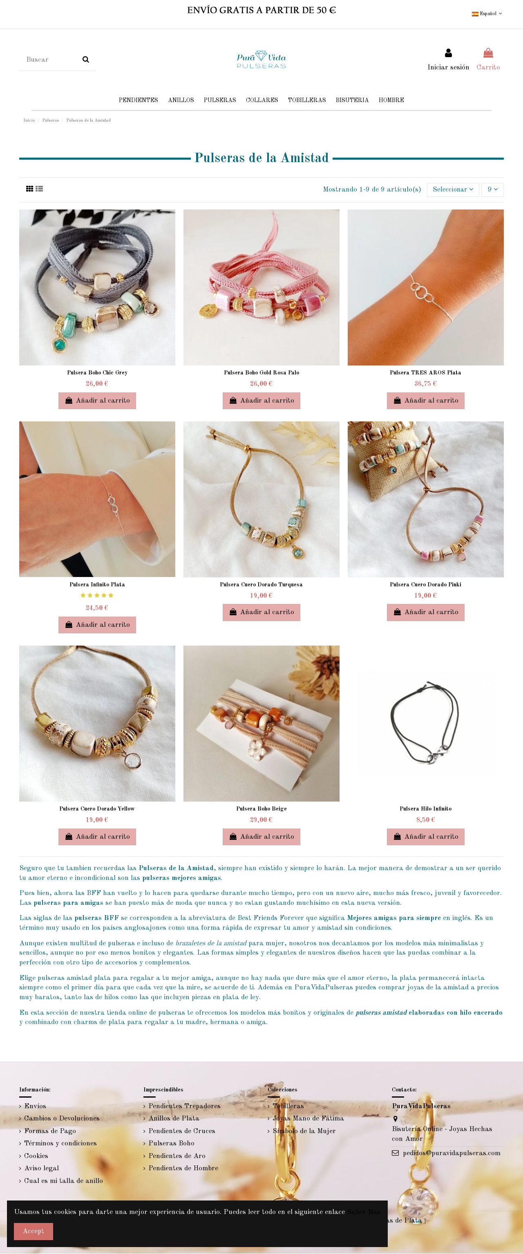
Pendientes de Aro (177, 1156)
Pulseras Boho (171, 1143)
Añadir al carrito (97, 400)
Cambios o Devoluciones (62, 1119)
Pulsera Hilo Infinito (425, 809)
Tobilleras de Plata (392, 1221)
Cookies (36, 1156)
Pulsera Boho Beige (261, 809)
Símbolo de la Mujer (304, 1131)
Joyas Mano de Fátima (308, 1119)
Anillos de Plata (173, 1119)
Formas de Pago (50, 1131)
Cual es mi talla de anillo (63, 1181)
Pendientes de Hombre (183, 1168)
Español (488, 13)
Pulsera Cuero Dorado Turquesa (261, 585)
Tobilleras (288, 1106)
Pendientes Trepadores (184, 1106)
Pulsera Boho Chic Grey (97, 373)
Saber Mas (364, 1212)
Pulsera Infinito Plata (97, 585)
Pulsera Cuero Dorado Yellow (97, 809)
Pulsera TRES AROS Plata (425, 373)
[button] (352, 100)
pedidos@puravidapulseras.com (452, 1153)
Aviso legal (41, 1168)
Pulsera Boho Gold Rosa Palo (261, 373)
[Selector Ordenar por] (452, 190)
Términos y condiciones (60, 1143)
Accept (33, 1231)
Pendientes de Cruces (181, 1131)
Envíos (35, 1106)
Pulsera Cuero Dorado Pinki (425, 585)
